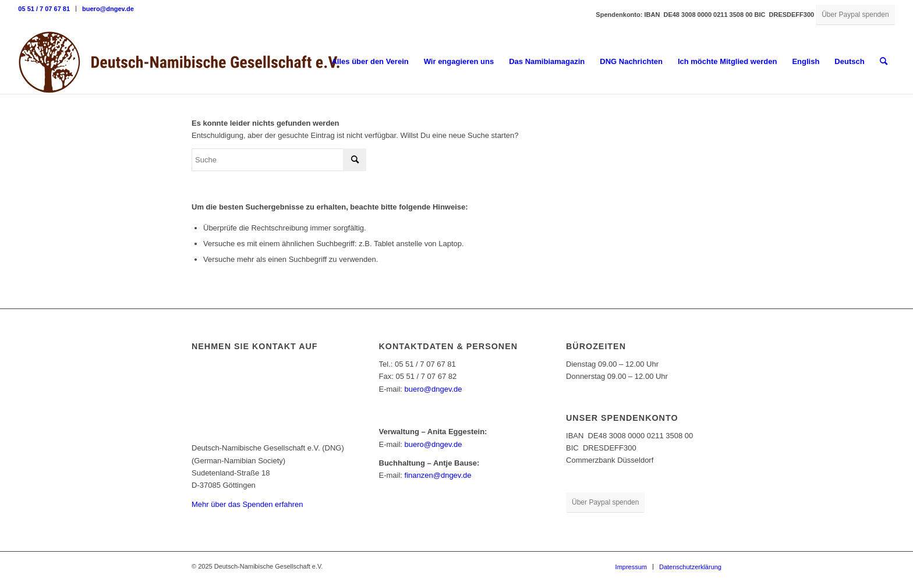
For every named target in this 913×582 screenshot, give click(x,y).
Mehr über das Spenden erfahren (247, 504)
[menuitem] (47, 9)
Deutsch (849, 61)
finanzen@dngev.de (438, 475)
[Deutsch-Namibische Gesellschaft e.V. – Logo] (179, 62)
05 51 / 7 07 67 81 (44, 8)
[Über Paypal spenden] (855, 15)
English (805, 61)
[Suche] (883, 62)
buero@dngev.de (108, 8)
